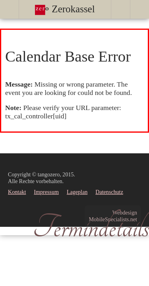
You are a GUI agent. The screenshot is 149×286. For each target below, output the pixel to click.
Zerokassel (65, 9)
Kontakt (17, 192)
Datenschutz (109, 192)
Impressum (46, 192)
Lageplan (77, 192)
